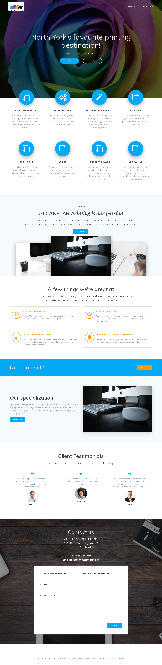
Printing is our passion (97, 213)
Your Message (81, 615)
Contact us (80, 232)
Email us (93, 61)
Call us (69, 61)
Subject (81, 595)
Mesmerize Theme (115, 658)
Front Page (148, 6)
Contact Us (132, 6)
